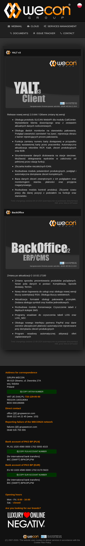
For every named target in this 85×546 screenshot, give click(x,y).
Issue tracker (44, 33)
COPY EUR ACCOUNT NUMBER (32, 475)
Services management (60, 26)
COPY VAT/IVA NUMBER (31, 392)
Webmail (15, 26)
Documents (19, 33)
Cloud (33, 26)
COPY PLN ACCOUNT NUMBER (32, 451)
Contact (67, 33)
